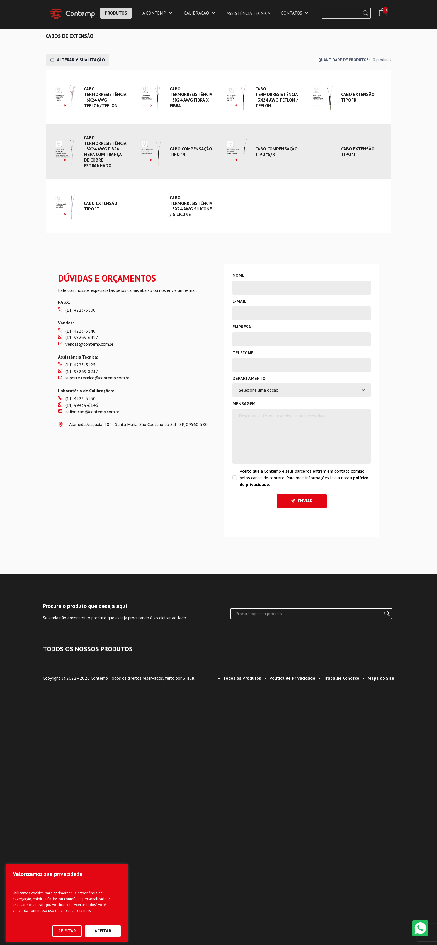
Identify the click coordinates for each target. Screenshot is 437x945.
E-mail (239, 301)
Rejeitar (67, 931)
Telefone (242, 352)
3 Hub (188, 933)
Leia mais (83, 910)
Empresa (241, 326)
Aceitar (102, 931)
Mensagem (244, 403)
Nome (238, 275)
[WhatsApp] (420, 928)
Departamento (249, 378)
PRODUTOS (116, 13)
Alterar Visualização (77, 59)
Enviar (301, 501)
